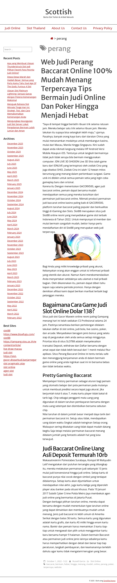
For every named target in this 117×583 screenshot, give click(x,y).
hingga (74, 564)
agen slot (9, 370)
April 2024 (12, 224)
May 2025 (12, 171)
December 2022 (15, 289)
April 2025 (12, 176)
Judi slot (8, 374)
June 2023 (12, 265)
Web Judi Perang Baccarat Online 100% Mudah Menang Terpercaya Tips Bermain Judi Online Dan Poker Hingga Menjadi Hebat (76, 88)
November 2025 (15, 147)
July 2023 (11, 261)
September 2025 (15, 155)
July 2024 (11, 212)
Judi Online (12, 28)
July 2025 (11, 163)
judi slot (8, 352)
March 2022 (13, 313)
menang (81, 564)
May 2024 (12, 220)
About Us (58, 28)
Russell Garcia (79, 561)
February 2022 (14, 317)
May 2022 (12, 305)
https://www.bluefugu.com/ (19, 334)
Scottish (58, 12)
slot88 (7, 330)
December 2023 (15, 240)
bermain (59, 564)
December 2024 (15, 192)
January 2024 (13, 236)
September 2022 (15, 301)
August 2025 (13, 159)
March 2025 (13, 180)
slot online (9, 367)
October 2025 (14, 151)
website (58, 567)
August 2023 (13, 256)
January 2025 (13, 188)
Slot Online (95, 561)
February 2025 (14, 184)
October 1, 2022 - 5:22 (57, 561)
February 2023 (14, 281)
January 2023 (13, 285)
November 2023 (15, 244)
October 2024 (14, 200)
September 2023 (15, 253)
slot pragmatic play (14, 363)
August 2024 (13, 208)
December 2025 (15, 143)
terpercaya (48, 567)
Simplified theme (109, 581)
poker (111, 564)
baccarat (50, 564)
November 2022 (15, 293)
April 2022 (12, 309)
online (97, 564)
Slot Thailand (36, 28)
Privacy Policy (102, 28)
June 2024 (12, 216)
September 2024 (15, 204)
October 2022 (14, 297)
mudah (89, 564)
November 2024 (15, 196)
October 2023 (14, 248)
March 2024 (13, 228)
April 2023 (12, 273)
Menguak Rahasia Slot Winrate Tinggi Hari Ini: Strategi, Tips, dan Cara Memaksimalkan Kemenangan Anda (18, 110)
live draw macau (13, 349)
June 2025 (12, 167)
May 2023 (12, 269)
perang (104, 564)
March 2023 (13, 277)
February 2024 (14, 232)
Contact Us (79, 28)
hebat (67, 564)
